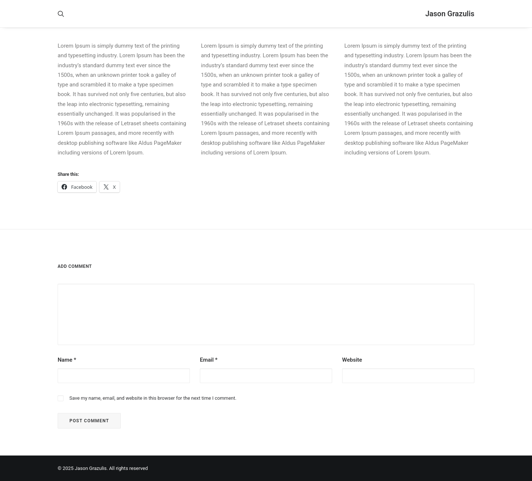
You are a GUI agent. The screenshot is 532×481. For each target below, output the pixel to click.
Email (209, 360)
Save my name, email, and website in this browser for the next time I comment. (152, 398)
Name (67, 360)
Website (352, 360)
